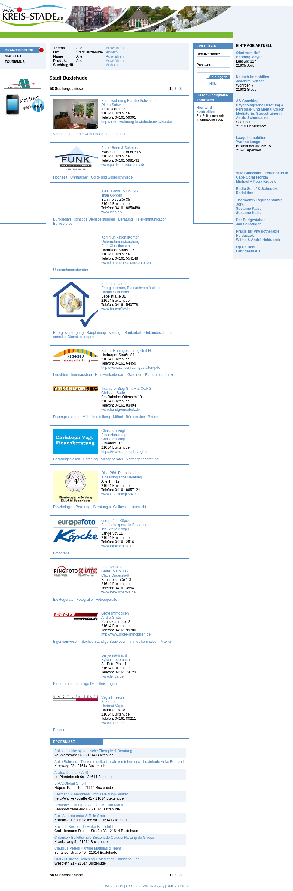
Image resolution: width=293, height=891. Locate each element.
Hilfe (213, 83)
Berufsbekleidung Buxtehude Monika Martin (89, 805)
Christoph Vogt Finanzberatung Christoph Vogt (113, 435)
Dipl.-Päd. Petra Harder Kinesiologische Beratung (121, 475)
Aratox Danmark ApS (71, 772)
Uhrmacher (79, 177)
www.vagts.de (112, 723)
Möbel (118, 417)
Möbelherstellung (96, 417)
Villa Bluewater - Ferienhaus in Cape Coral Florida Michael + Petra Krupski (262, 177)
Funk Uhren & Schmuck (120, 148)
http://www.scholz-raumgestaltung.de (130, 367)
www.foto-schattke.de (118, 592)
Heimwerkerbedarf (109, 375)
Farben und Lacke (159, 375)
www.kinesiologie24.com (121, 494)
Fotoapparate (106, 599)
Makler (166, 641)
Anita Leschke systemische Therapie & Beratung (93, 751)
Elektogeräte (63, 599)
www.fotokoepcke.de (117, 546)
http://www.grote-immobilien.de (126, 634)
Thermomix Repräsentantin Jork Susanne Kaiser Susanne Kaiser (259, 206)
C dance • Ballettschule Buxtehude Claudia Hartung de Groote (104, 837)
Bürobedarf (62, 219)
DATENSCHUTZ (177, 886)
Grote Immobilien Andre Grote (115, 615)
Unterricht (138, 507)
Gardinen (134, 375)
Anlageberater (111, 459)
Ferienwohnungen (89, 134)
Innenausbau (81, 375)
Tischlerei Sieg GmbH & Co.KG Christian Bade (126, 390)
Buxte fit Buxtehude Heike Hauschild (83, 827)
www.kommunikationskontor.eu (126, 263)
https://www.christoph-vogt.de (124, 452)
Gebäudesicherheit (159, 333)
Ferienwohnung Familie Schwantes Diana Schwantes (129, 103)
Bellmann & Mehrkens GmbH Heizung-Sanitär (91, 794)
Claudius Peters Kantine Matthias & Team (87, 848)
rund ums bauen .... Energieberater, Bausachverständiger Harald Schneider (131, 288)
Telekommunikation (151, 219)
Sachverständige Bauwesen (104, 641)
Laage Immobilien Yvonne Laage (251, 140)
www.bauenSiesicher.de (120, 309)
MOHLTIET (13, 56)
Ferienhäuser (117, 134)
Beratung (125, 219)
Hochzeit (60, 177)
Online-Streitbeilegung (149, 886)
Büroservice (62, 223)
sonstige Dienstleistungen (94, 219)
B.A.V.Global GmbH (70, 783)
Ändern (112, 52)
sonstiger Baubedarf (125, 333)
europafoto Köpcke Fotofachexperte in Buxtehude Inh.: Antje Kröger (125, 525)
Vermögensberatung (142, 459)
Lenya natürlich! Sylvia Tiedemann (115, 657)
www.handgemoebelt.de (120, 409)
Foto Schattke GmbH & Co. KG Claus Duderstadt (115, 571)
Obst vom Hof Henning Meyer (249, 55)
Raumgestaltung (66, 417)
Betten (153, 417)
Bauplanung (96, 333)
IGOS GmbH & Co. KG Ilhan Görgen (119, 193)
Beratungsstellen (66, 459)
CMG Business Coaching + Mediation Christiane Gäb (96, 859)
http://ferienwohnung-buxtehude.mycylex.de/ (136, 122)
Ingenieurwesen (66, 641)
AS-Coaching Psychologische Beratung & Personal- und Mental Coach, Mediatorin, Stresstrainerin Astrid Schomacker (260, 109)
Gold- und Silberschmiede (112, 177)
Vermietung (62, 134)
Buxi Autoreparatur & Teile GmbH (81, 816)
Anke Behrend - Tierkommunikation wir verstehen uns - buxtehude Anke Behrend (119, 762)
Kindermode (63, 684)
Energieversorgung (68, 333)
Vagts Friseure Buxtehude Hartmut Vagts (112, 701)
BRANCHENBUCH (19, 50)
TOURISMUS (15, 61)
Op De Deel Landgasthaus (248, 249)
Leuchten (60, 375)
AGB (129, 886)
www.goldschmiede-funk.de (123, 165)
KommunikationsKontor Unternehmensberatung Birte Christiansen (120, 241)
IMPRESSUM (114, 886)
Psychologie (63, 507)
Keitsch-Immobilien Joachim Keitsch (252, 79)
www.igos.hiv (111, 212)
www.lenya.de (112, 676)
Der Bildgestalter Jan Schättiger (250, 222)
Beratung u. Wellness (110, 507)
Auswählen (115, 48)
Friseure (59, 730)
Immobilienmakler (144, 641)
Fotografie (61, 553)
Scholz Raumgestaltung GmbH (126, 351)
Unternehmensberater (70, 270)
